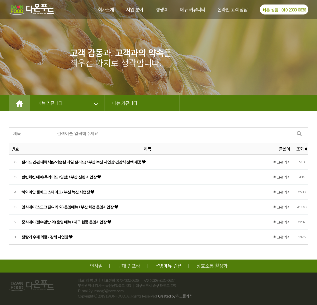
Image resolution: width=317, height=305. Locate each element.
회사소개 (106, 9)
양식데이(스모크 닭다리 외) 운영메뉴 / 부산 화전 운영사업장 (67, 207)
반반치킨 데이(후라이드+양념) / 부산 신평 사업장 (59, 177)
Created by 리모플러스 (175, 296)
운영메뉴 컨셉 (168, 265)
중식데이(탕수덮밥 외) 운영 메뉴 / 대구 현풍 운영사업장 (64, 222)
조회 (301, 149)
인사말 (96, 265)
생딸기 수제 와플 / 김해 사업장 (45, 237)
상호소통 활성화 (212, 265)
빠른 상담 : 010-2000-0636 (284, 9)
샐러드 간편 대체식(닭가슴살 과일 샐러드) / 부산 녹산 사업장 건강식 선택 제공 (81, 162)
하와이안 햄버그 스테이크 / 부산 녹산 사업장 (56, 192)
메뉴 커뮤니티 (192, 9)
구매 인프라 (128, 265)
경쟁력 (162, 9)
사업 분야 (134, 9)
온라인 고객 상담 (232, 9)
